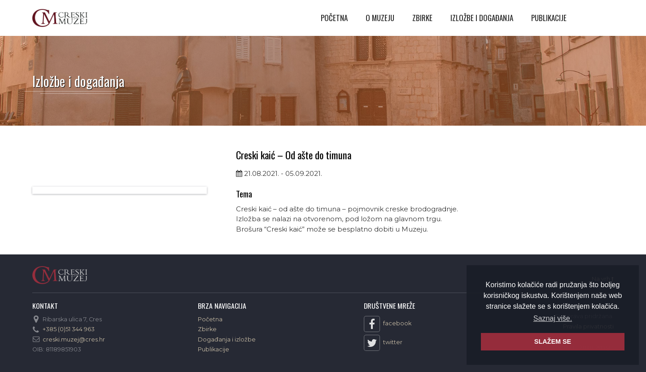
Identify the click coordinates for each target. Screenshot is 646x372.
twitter (383, 343)
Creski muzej (59, 18)
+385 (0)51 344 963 (69, 329)
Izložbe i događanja (481, 17)
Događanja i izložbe (227, 339)
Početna (334, 17)
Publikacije (549, 17)
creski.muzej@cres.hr (74, 339)
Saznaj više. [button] (552, 318)
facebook (387, 324)
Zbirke (422, 17)
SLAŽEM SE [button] (552, 341)
